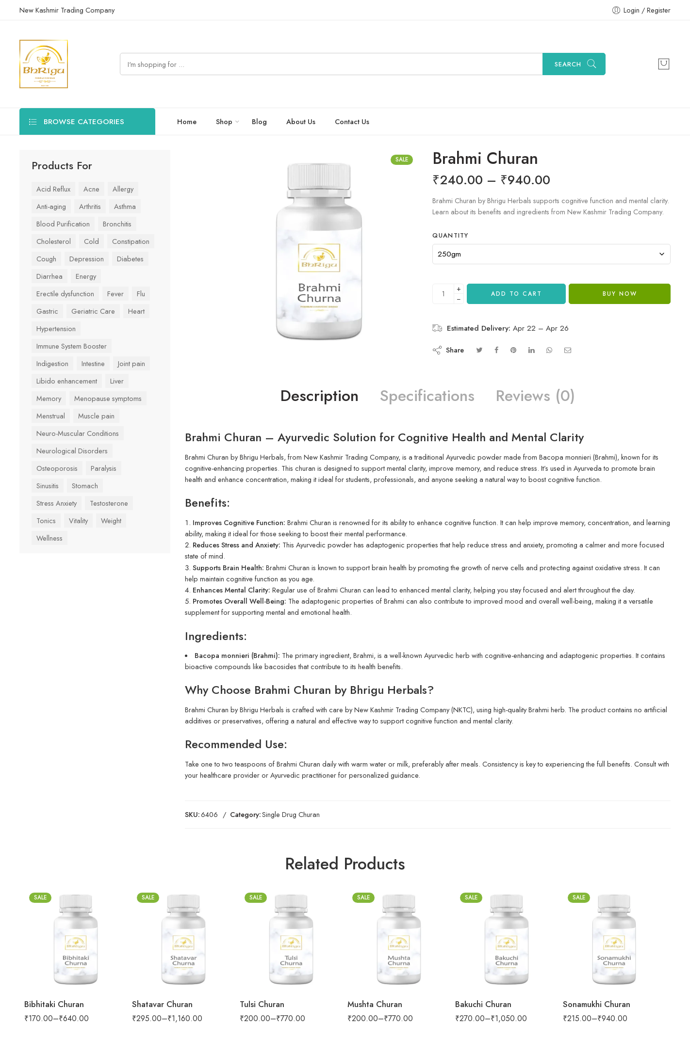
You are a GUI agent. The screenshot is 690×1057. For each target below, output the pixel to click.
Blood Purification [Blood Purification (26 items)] (63, 224)
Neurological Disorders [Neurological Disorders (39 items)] (72, 451)
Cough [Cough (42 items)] (46, 259)
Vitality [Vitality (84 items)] (78, 520)
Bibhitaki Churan (54, 1004)
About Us (300, 121)
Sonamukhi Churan (596, 1004)
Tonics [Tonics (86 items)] (46, 520)
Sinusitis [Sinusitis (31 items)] (47, 485)
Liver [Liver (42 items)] (117, 381)
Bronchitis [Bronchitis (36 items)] (117, 224)
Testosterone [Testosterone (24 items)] (109, 503)
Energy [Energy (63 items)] (86, 276)
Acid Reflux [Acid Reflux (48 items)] (53, 189)
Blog (259, 121)
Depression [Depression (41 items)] (86, 259)
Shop (224, 121)
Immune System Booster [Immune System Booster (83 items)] (71, 346)
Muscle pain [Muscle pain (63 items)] (96, 416)
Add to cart (516, 293)
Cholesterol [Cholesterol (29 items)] (53, 241)
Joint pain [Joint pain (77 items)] (131, 363)
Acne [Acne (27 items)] (91, 189)
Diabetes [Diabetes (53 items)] (130, 259)
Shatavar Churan (162, 1004)
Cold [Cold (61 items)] (91, 241)
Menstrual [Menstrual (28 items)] (50, 416)
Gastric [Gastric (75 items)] (47, 311)
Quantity (450, 235)
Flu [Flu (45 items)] (141, 293)
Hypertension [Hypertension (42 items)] (56, 328)
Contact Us (352, 121)
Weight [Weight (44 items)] (111, 520)
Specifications (427, 396)
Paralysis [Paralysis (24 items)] (103, 468)
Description (319, 396)
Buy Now (620, 293)
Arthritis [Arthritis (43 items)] (90, 206)
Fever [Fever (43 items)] (115, 293)
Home (187, 121)
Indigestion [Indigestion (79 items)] (52, 363)
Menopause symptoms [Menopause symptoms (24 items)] (108, 398)
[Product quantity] (443, 294)
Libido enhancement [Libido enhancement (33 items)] (66, 381)
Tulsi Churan (262, 1004)
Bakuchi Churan (483, 1004)
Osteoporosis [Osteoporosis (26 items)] (57, 468)
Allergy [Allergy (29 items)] (123, 189)
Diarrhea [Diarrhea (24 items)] (49, 276)
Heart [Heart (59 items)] (136, 311)
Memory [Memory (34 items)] (48, 398)
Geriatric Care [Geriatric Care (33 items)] (93, 311)
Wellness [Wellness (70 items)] (49, 538)
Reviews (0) (535, 396)
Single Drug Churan (291, 814)
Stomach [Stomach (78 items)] (85, 485)
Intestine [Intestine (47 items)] (93, 363)
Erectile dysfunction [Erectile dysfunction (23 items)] (65, 293)
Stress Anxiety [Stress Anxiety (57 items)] (56, 503)
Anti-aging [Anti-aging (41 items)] (51, 206)
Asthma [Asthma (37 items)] (125, 206)
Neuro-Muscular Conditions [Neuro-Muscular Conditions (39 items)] (77, 433)
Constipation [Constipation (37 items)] (130, 241)
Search (568, 64)
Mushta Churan (374, 1004)
